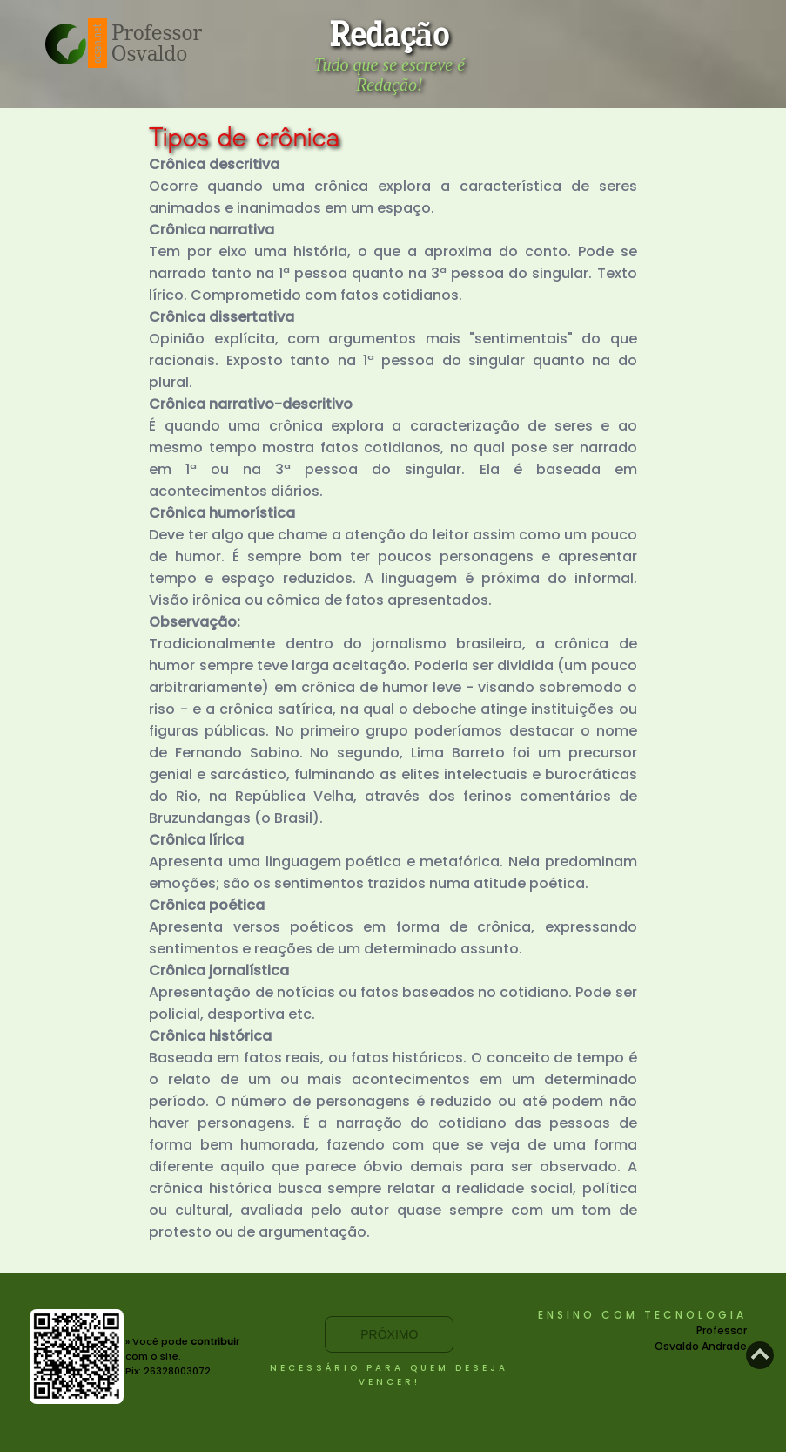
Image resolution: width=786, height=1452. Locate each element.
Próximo (389, 1334)
